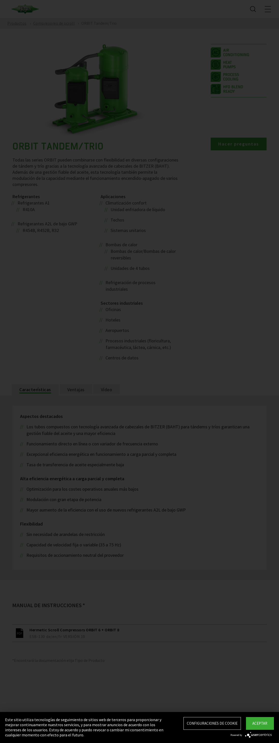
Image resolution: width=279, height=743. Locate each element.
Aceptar (259, 723)
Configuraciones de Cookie (212, 723)
